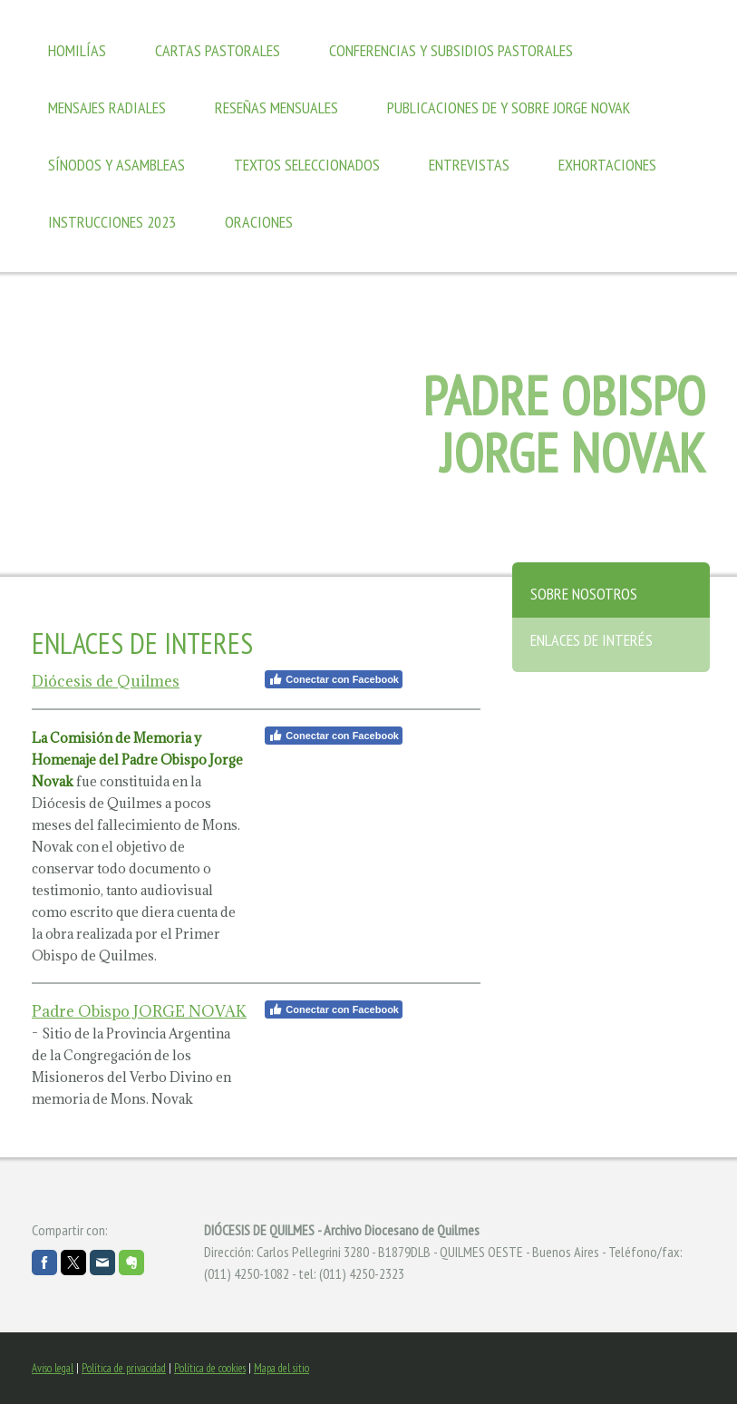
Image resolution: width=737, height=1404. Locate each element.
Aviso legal (52, 1368)
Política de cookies (210, 1368)
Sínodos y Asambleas (116, 164)
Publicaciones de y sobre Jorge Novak (508, 107)
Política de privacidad (124, 1368)
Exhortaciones (607, 164)
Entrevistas (469, 164)
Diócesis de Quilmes (105, 681)
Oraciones (259, 221)
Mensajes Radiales (107, 107)
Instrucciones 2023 (112, 221)
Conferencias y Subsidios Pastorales (451, 50)
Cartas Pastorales (217, 50)
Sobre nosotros (583, 593)
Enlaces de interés (591, 639)
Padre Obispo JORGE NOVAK (139, 1011)
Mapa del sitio (281, 1368)
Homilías (77, 50)
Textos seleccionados (307, 164)
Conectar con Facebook (333, 679)
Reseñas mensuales (276, 107)
